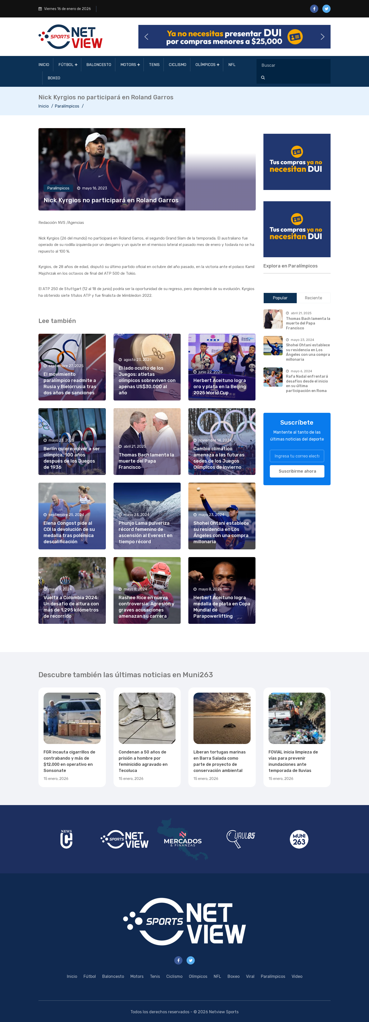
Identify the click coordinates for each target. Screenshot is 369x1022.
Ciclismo (177, 64)
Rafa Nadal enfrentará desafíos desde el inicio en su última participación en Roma (307, 383)
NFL (231, 64)
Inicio (43, 64)
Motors (128, 64)
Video (297, 976)
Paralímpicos (67, 106)
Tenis (154, 64)
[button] (234, 37)
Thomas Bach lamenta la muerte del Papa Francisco (146, 461)
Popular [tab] (280, 297)
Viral (250, 976)
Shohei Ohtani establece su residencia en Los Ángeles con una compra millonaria (308, 352)
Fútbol (66, 64)
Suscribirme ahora (297, 471)
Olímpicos (206, 64)
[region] (297, 162)
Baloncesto (98, 64)
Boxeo (54, 78)
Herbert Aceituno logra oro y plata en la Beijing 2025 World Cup (219, 387)
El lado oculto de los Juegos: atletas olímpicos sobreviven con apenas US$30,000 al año (147, 380)
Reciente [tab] (313, 297)
